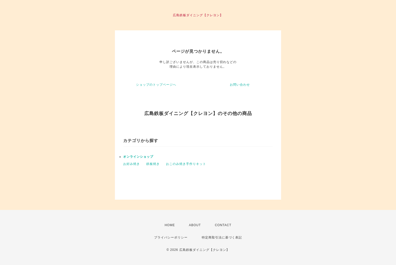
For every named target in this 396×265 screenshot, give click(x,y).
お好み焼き (131, 164)
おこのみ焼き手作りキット (186, 164)
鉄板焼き (153, 164)
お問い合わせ (240, 84)
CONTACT (223, 225)
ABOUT (195, 225)
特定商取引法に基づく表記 (222, 237)
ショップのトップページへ (156, 84)
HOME (170, 225)
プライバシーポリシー (171, 237)
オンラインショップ (138, 156)
